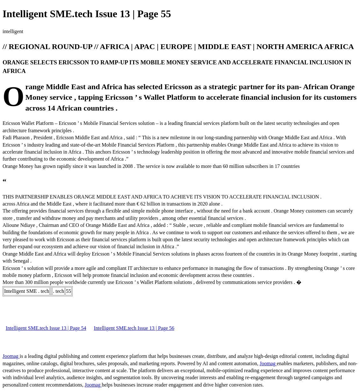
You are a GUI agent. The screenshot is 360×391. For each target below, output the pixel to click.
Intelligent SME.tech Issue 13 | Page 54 (46, 328)
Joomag (11, 356)
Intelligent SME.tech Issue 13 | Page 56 (134, 328)
